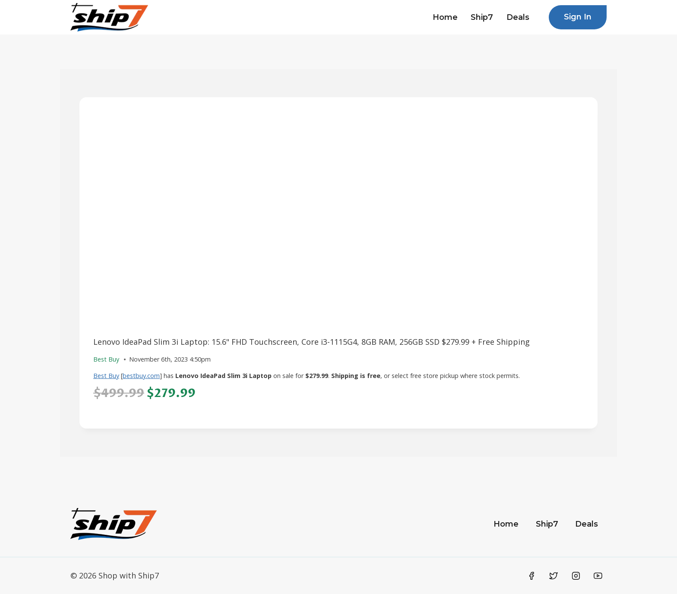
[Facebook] (531, 575)
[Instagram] (576, 575)
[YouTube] (598, 575)
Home (445, 17)
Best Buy (106, 376)
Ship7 (482, 17)
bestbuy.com (141, 376)
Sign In (578, 17)
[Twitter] (553, 575)
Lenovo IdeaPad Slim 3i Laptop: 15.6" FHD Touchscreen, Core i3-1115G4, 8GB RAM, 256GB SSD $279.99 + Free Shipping (311, 342)
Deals (517, 17)
